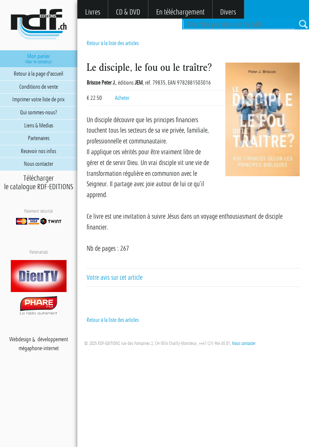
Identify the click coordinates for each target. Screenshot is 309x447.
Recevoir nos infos (38, 151)
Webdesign (20, 339)
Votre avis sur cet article (114, 277)
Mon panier (39, 59)
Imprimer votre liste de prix (38, 99)
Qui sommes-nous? (38, 112)
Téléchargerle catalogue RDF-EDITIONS (38, 182)
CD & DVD (128, 12)
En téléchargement (180, 12)
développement (53, 339)
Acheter (122, 98)
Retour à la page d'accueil (38, 73)
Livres (92, 12)
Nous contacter (243, 343)
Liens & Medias (38, 125)
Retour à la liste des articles (113, 43)
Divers (228, 12)
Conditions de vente (38, 86)
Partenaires (38, 138)
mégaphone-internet (39, 348)
